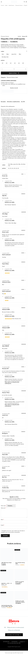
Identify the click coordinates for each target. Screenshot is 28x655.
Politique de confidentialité (14, 630)
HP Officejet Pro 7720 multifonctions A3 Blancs (20, 601)
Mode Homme (11, 5)
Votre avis (3, 508)
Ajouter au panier (14, 73)
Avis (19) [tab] (23, 101)
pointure (3, 60)
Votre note (3, 505)
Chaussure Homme (18, 5)
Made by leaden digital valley (10, 652)
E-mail (2, 525)
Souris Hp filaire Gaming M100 (20, 563)
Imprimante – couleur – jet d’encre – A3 (6, 584)
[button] (3, 54)
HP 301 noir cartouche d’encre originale (19, 582)
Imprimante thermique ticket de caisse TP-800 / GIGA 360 (7, 606)
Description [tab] (3, 101)
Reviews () (24, 36)
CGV (5, 627)
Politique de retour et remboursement (15, 627)
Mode (6, 5)
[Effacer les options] (26, 51)
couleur (2, 51)
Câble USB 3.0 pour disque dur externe (6, 563)
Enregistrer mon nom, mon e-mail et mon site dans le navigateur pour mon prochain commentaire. (13, 531)
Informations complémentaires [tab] (13, 101)
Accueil (2, 5)
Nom (2, 519)
